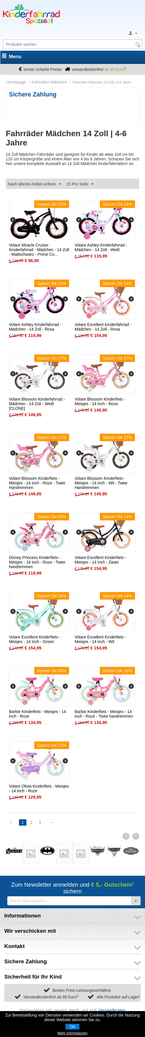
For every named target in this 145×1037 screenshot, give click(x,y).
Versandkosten (112, 1010)
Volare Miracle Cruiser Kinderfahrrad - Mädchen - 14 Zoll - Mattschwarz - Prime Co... (39, 250)
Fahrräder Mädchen (49, 82)
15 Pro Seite (80, 184)
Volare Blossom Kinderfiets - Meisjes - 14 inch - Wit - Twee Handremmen (101, 483)
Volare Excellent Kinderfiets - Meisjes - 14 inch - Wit (100, 639)
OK (72, 1026)
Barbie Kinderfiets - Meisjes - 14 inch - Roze (37, 713)
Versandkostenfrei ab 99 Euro (51, 997)
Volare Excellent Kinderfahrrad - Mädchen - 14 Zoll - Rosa (103, 326)
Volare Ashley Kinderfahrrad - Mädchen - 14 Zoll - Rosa (35, 326)
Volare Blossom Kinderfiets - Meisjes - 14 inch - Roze (100, 401)
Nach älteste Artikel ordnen (34, 184)
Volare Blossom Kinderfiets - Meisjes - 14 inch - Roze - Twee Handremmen (37, 483)
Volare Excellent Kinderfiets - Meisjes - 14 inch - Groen (34, 639)
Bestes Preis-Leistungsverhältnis (81, 990)
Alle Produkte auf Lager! (118, 997)
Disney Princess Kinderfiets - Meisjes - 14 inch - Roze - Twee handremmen (37, 562)
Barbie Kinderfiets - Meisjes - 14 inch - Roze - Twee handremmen (104, 713)
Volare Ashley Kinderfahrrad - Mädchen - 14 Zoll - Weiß (101, 247)
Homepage (16, 82)
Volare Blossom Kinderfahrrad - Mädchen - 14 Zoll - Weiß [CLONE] (37, 404)
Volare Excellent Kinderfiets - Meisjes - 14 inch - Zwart (100, 559)
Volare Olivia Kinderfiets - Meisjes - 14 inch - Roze (39, 788)
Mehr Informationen (72, 1033)
